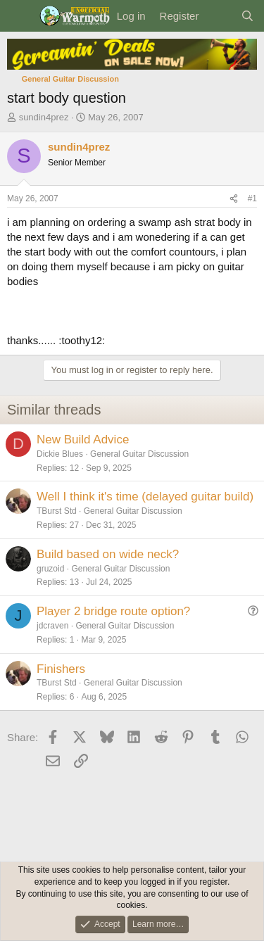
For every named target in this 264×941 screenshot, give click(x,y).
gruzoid (50, 569)
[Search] (247, 16)
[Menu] (19, 16)
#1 (252, 198)
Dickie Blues (60, 454)
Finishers (61, 669)
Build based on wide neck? (108, 554)
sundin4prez (44, 117)
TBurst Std (57, 511)
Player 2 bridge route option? (113, 611)
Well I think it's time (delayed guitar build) (145, 496)
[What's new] (219, 16)
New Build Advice (83, 439)
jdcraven (52, 626)
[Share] (234, 199)
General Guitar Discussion (139, 454)
